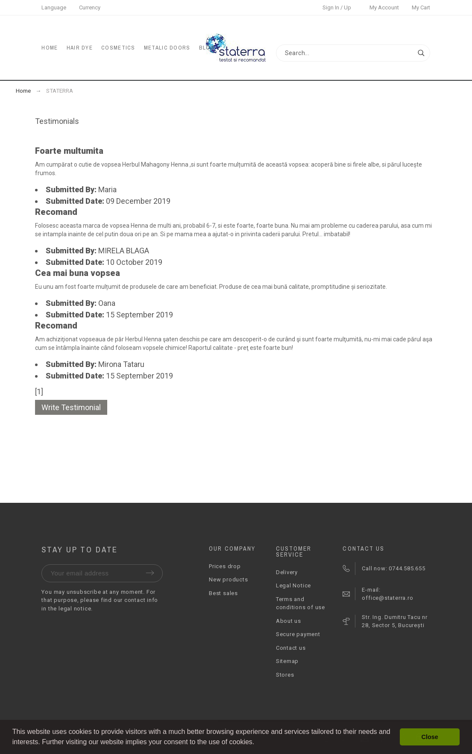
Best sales (223, 593)
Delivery (287, 572)
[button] (257, 743)
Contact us (291, 648)
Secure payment (298, 634)
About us (288, 621)
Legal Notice (293, 585)
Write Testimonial (71, 407)
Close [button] (430, 736)
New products (228, 579)
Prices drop (225, 566)
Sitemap (287, 661)
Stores (285, 675)
